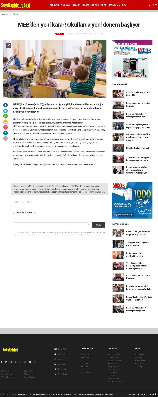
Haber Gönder (29, 377)
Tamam (142, 394)
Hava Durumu (114, 355)
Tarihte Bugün (114, 369)
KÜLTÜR (95, 5)
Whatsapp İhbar (30, 374)
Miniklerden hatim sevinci (137, 148)
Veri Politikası (6, 377)
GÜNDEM (54, 5)
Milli (15, 119)
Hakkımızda (6, 371)
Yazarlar (60, 359)
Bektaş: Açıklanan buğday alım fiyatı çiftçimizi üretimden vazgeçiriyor (137, 170)
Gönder (99, 225)
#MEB (15, 202)
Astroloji (138, 367)
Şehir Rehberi (113, 378)
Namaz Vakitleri (114, 361)
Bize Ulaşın (61, 374)
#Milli (23, 202)
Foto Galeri (61, 349)
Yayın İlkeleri (6, 374)
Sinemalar (112, 372)
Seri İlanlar (112, 375)
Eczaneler (112, 364)
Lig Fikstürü (113, 367)
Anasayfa (6, 14)
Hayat (68, 126)
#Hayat (30, 202)
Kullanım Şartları (30, 371)
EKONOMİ (65, 5)
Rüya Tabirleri (141, 364)
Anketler (138, 358)
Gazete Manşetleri (116, 381)
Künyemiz (61, 369)
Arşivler (60, 364)
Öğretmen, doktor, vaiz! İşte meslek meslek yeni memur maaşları (138, 137)
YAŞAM (85, 5)
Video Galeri (62, 354)
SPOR (103, 5)
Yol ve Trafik (113, 358)
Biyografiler (140, 361)
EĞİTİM (15, 14)
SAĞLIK (76, 5)
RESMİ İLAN (114, 5)
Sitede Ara (139, 355)
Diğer (125, 5)
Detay (132, 394)
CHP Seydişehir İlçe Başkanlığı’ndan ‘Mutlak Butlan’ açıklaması (136, 266)
